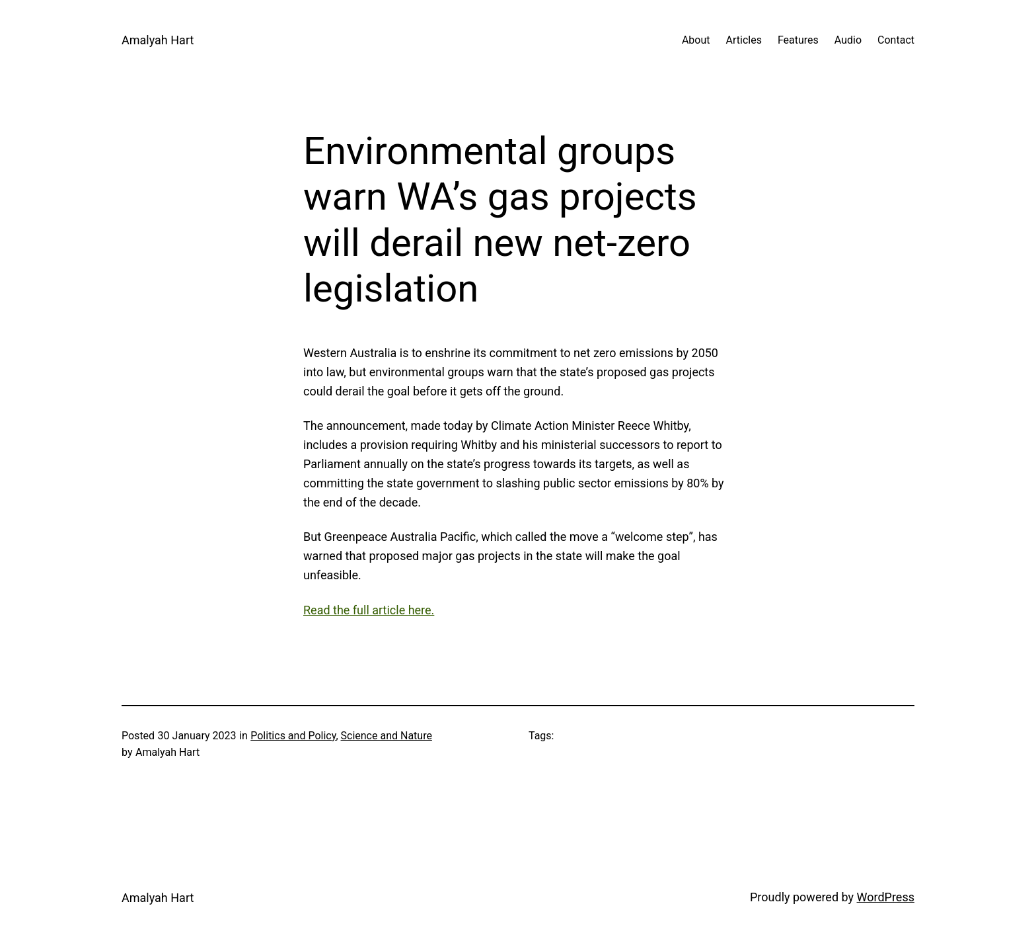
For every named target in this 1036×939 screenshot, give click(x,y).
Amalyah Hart (158, 40)
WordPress (885, 897)
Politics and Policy (293, 735)
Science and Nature (386, 735)
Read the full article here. (368, 610)
